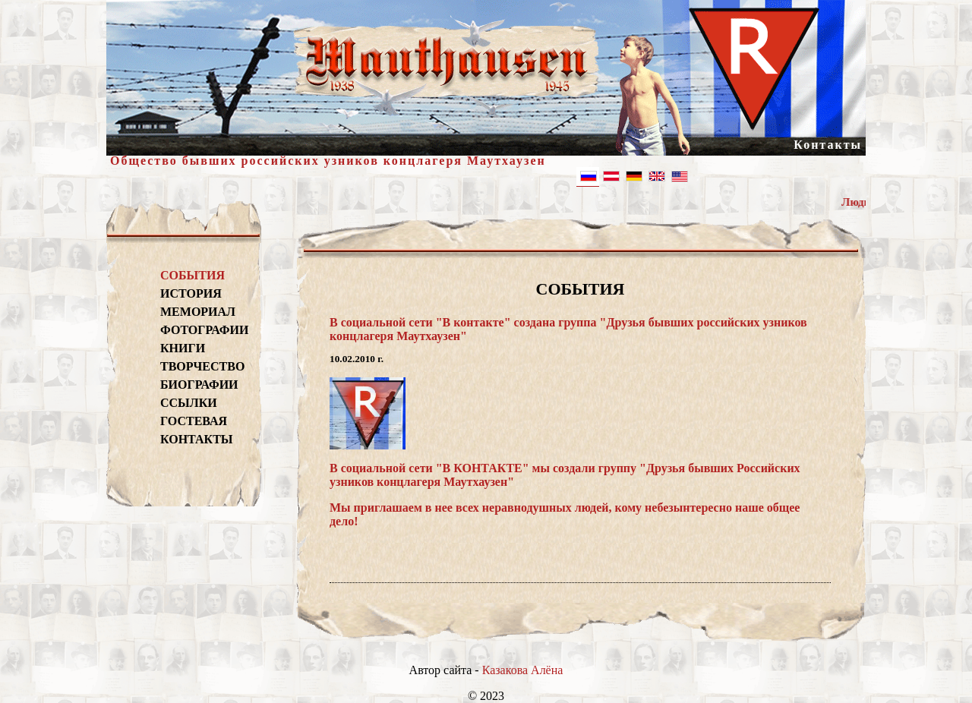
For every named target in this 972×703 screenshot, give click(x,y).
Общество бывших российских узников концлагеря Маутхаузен (328, 160)
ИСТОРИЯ (191, 293)
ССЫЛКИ (188, 402)
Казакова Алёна (522, 670)
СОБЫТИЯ (192, 275)
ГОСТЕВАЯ (193, 421)
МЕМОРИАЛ (197, 311)
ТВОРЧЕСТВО (202, 366)
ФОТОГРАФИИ (202, 329)
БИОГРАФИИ (199, 384)
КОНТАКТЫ (196, 439)
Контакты (828, 144)
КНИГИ (182, 348)
